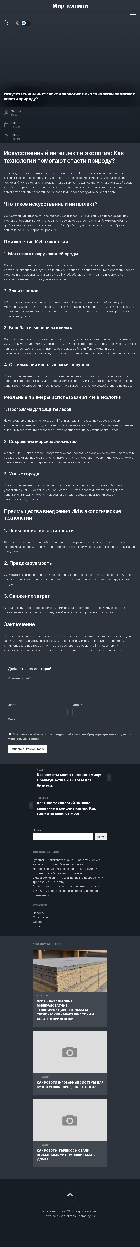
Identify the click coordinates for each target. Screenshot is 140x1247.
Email (77, 704)
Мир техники (70, 5)
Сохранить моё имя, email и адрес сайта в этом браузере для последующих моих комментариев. (69, 736)
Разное (38, 926)
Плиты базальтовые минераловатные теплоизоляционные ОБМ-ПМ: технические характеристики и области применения (65, 1010)
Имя (12, 704)
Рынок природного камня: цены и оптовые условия (67, 886)
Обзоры (38, 921)
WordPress (68, 1216)
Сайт (11, 719)
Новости (43, 995)
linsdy (14, 114)
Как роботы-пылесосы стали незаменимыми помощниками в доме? (66, 1155)
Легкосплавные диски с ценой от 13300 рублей (65, 868)
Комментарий (19, 678)
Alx (93, 1216)
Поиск (37, 830)
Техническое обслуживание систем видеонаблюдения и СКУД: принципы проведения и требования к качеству (68, 877)
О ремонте (40, 917)
